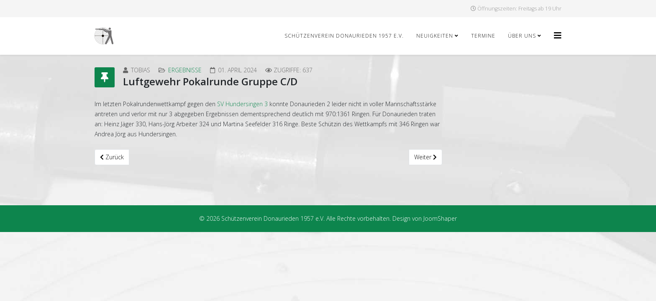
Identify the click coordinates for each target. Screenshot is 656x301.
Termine (483, 35)
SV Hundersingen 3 (242, 104)
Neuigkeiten (434, 35)
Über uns (522, 35)
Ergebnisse (185, 70)
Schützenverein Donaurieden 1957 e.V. (344, 35)
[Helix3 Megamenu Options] (557, 35)
